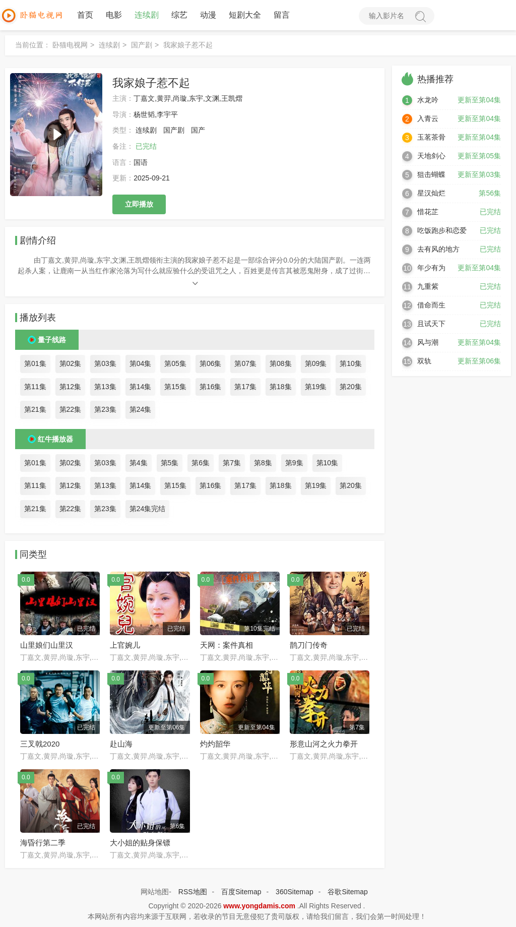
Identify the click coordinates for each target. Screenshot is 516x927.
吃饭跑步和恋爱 (442, 230)
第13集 (105, 387)
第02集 (70, 363)
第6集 (200, 463)
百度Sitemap (241, 892)
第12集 (70, 387)
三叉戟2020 (39, 743)
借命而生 (431, 305)
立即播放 (139, 204)
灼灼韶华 (215, 743)
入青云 (427, 118)
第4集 (139, 463)
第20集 (351, 387)
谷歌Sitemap (347, 892)
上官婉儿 (125, 645)
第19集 (316, 387)
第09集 (316, 363)
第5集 (170, 463)
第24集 (141, 409)
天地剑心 (431, 156)
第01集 (35, 363)
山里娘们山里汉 (46, 645)
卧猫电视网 (70, 45)
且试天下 (431, 324)
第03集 (105, 363)
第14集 (141, 387)
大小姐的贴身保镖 (140, 842)
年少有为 (431, 268)
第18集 (281, 387)
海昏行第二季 (43, 842)
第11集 (35, 387)
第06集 (211, 363)
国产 (198, 130)
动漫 (208, 15)
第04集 (141, 363)
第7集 (232, 463)
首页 (85, 15)
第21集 (35, 409)
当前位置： (32, 45)
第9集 (294, 463)
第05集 (175, 363)
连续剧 (147, 15)
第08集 (281, 363)
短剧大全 (245, 15)
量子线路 (52, 340)
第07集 (245, 363)
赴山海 (121, 743)
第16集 (211, 387)
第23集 (105, 409)
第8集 (263, 463)
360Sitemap (294, 892)
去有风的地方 (438, 249)
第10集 (351, 363)
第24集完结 (148, 509)
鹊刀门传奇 (309, 645)
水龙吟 (427, 100)
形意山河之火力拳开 (324, 743)
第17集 (245, 387)
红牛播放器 (55, 439)
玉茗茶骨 (431, 137)
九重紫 (427, 286)
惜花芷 (427, 212)
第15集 (175, 387)
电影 (114, 15)
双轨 (424, 361)
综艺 (179, 15)
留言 (282, 15)
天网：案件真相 (226, 645)
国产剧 (141, 45)
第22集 (70, 409)
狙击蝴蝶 (431, 174)
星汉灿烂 (431, 193)
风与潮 (427, 342)
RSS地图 (192, 892)
